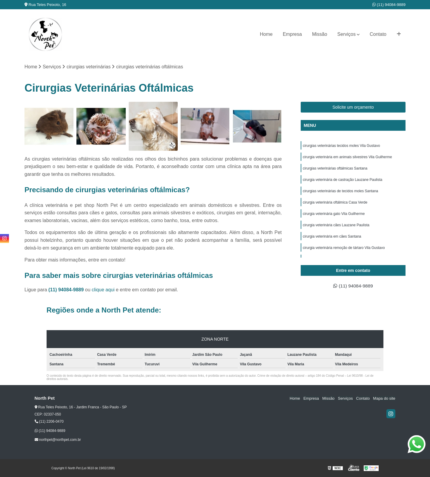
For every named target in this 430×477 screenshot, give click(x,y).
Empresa (292, 34)
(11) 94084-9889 (389, 4)
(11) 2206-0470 (49, 421)
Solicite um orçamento (353, 107)
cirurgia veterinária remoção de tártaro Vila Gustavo (344, 248)
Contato (378, 34)
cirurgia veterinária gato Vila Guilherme (334, 214)
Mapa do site (384, 398)
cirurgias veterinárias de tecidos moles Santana (340, 191)
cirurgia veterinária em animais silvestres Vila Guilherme (347, 157)
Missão (319, 34)
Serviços (346, 34)
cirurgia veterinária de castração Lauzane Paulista (342, 180)
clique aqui (103, 289)
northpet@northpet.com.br (58, 440)
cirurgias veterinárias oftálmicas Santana (335, 168)
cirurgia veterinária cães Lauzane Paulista (336, 225)
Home (266, 34)
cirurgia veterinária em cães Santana (332, 236)
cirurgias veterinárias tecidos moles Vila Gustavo (341, 146)
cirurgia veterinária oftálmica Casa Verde (335, 202)
